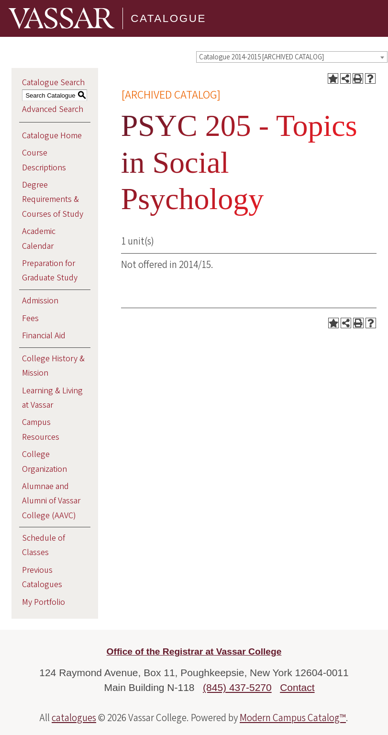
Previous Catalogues (42, 577)
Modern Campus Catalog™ (293, 718)
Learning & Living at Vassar (52, 398)
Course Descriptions (44, 160)
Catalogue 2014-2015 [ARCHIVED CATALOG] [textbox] (261, 57)
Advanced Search (52, 109)
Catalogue (168, 18)
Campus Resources (40, 429)
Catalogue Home (52, 136)
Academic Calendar (38, 238)
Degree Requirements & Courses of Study (52, 199)
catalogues (74, 718)
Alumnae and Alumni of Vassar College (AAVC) (51, 500)
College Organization (44, 461)
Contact (297, 687)
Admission (40, 301)
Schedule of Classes (43, 545)
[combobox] (292, 57)
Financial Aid (44, 336)
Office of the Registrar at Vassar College (194, 651)
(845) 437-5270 (237, 687)
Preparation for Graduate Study (50, 270)
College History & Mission (53, 366)
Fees (30, 318)
